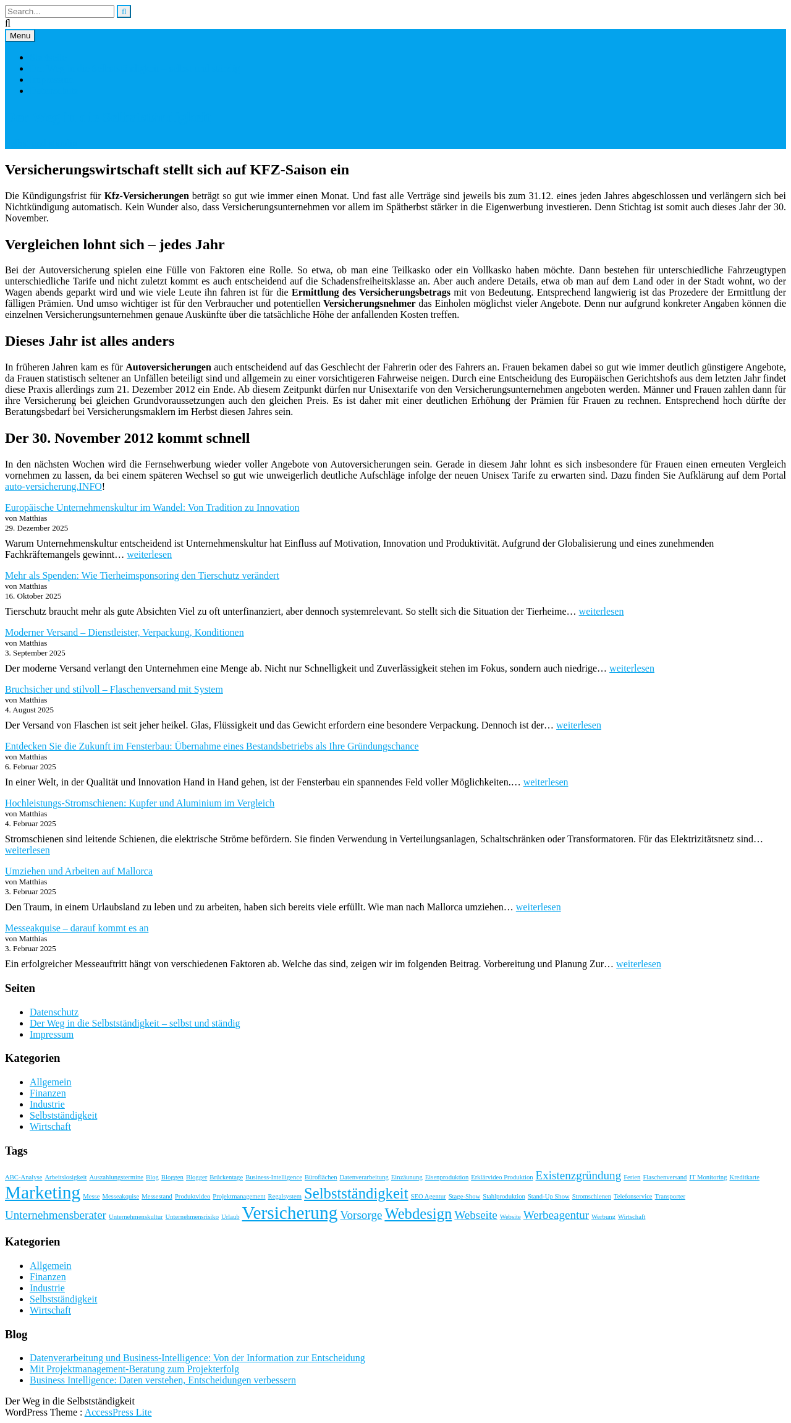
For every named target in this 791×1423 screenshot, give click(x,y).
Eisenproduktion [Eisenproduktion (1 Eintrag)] (446, 1177)
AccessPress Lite (118, 1412)
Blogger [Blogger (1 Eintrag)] (196, 1177)
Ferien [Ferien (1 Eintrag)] (632, 1177)
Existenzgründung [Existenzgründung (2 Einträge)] (579, 1175)
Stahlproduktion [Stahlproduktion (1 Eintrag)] (504, 1196)
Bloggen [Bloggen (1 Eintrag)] (172, 1177)
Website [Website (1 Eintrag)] (510, 1216)
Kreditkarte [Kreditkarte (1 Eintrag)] (745, 1177)
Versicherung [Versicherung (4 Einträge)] (290, 1213)
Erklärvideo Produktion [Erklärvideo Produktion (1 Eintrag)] (502, 1177)
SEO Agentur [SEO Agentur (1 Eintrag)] (428, 1196)
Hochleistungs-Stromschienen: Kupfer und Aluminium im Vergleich (139, 803)
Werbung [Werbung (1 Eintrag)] (603, 1216)
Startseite (48, 57)
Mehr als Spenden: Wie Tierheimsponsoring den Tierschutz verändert (142, 575)
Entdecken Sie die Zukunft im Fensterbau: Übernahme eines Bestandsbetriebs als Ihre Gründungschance (212, 746)
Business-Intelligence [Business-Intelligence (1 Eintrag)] (273, 1177)
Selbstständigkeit (63, 1115)
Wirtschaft (50, 1126)
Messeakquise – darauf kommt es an (76, 928)
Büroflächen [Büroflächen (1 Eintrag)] (321, 1177)
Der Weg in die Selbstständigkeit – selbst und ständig (135, 68)
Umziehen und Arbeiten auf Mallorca (79, 871)
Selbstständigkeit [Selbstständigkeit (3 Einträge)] (356, 1193)
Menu (20, 35)
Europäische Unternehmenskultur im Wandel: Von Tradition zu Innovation (152, 507)
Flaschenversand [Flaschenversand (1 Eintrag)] (665, 1177)
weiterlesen (149, 554)
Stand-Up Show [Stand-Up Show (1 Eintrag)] (549, 1196)
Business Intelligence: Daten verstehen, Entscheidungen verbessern (163, 1380)
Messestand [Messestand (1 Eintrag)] (157, 1196)
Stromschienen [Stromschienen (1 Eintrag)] (591, 1196)
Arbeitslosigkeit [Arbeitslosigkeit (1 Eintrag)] (65, 1177)
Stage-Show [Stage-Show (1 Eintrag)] (465, 1196)
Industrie (47, 1104)
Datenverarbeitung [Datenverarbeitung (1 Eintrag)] (364, 1177)
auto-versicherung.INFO (53, 486)
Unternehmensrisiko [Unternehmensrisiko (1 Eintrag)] (192, 1216)
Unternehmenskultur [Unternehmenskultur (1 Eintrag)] (136, 1216)
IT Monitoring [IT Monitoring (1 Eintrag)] (708, 1177)
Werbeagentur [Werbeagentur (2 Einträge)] (556, 1214)
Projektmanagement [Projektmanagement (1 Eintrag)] (239, 1196)
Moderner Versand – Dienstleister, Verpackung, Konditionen (124, 632)
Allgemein (51, 1082)
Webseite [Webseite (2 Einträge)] (475, 1214)
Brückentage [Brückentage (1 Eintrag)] (226, 1177)
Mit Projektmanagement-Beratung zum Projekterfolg (134, 1369)
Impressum (52, 79)
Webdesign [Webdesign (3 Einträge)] (418, 1213)
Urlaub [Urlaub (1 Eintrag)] (230, 1216)
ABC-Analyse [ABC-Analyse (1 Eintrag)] (23, 1177)
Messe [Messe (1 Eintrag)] (91, 1196)
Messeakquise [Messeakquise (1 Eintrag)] (120, 1196)
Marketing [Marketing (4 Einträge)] (42, 1192)
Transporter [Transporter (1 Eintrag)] (670, 1196)
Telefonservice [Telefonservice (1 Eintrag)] (633, 1196)
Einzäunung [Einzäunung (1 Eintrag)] (407, 1177)
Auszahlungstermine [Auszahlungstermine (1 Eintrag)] (116, 1177)
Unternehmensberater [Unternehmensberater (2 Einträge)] (55, 1214)
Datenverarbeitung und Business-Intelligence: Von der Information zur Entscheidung (197, 1357)
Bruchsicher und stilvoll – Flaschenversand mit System (114, 689)
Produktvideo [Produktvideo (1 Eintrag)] (192, 1196)
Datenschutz (54, 90)
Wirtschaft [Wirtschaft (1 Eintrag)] (632, 1216)
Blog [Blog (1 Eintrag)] (152, 1177)
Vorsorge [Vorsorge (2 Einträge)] (361, 1214)
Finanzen (48, 1093)
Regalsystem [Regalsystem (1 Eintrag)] (285, 1196)
